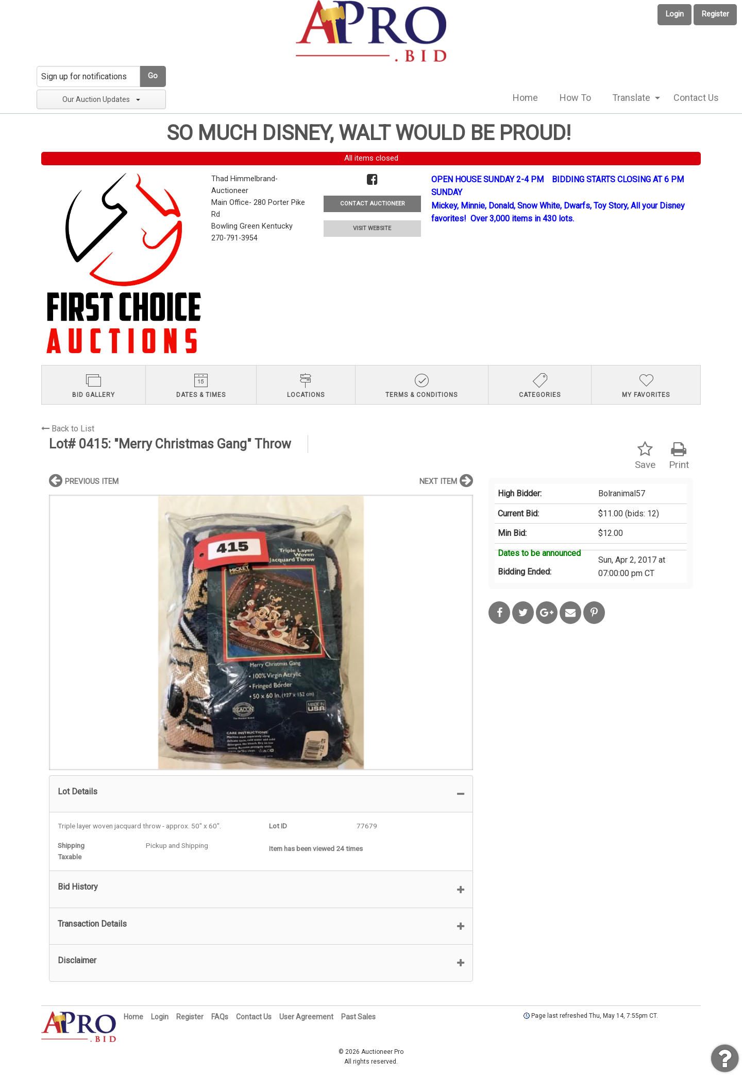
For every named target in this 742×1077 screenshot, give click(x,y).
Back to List (67, 428)
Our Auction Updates (101, 99)
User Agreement (306, 1017)
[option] (261, 632)
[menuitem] (525, 98)
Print (679, 456)
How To (575, 97)
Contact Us (696, 97)
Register (715, 14)
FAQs (219, 1017)
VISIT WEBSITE (372, 228)
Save (645, 456)
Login (675, 14)
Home (525, 97)
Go (153, 76)
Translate (631, 97)
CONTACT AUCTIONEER (372, 203)
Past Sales (358, 1017)
